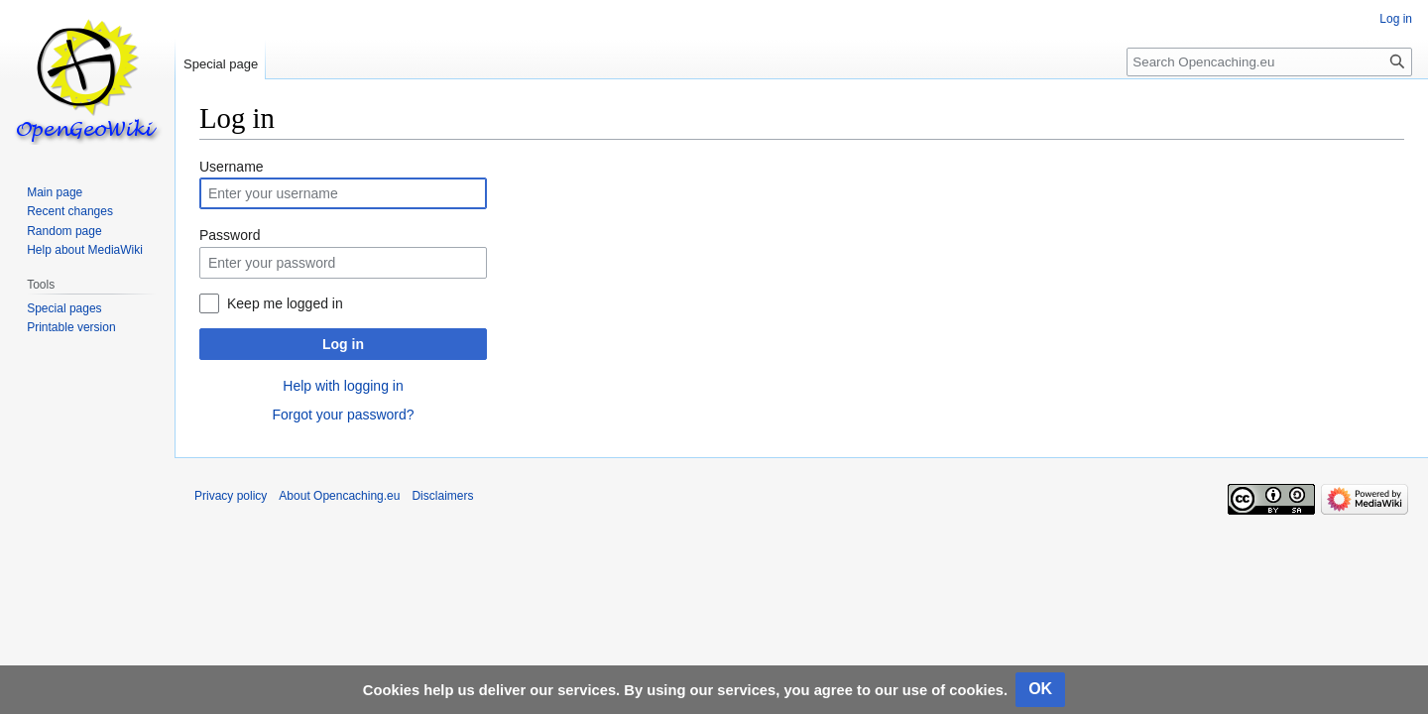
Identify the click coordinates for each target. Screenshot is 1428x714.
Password (229, 235)
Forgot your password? (343, 414)
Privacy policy (230, 496)
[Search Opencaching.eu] (1269, 62)
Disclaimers (442, 496)
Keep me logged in (285, 303)
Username (231, 167)
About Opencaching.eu (339, 496)
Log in (343, 344)
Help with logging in (343, 386)
